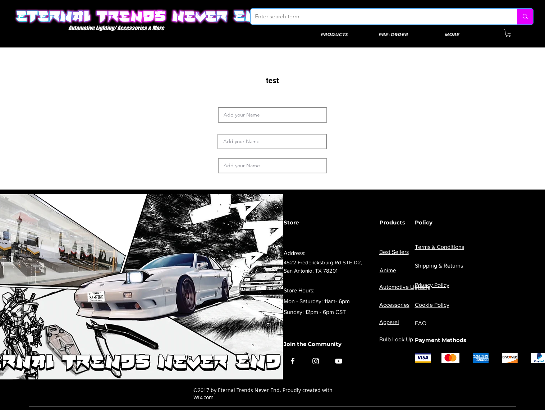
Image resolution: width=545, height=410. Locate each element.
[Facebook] (292, 361)
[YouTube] (338, 361)
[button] (508, 33)
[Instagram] (315, 361)
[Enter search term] (378, 16)
